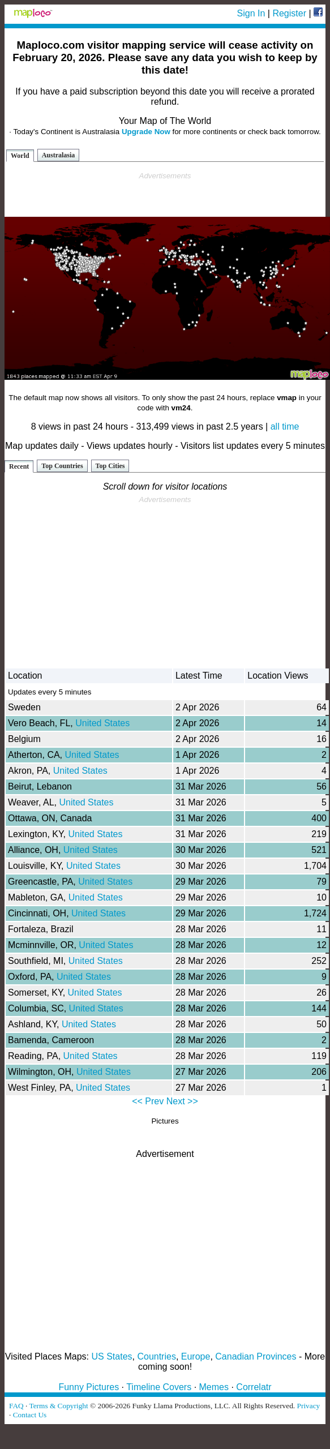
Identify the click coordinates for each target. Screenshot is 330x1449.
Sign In (251, 13)
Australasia (58, 155)
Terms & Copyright (58, 1405)
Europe (196, 1356)
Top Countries (62, 466)
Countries (156, 1356)
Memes (214, 1387)
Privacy (308, 1405)
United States (102, 723)
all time (285, 426)
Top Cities (110, 466)
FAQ (16, 1405)
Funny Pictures (88, 1387)
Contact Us (30, 1415)
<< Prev (148, 1101)
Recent (19, 466)
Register (289, 13)
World (20, 156)
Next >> (182, 1101)
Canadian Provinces (255, 1356)
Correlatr (253, 1387)
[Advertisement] (165, 195)
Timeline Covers (158, 1387)
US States (112, 1356)
